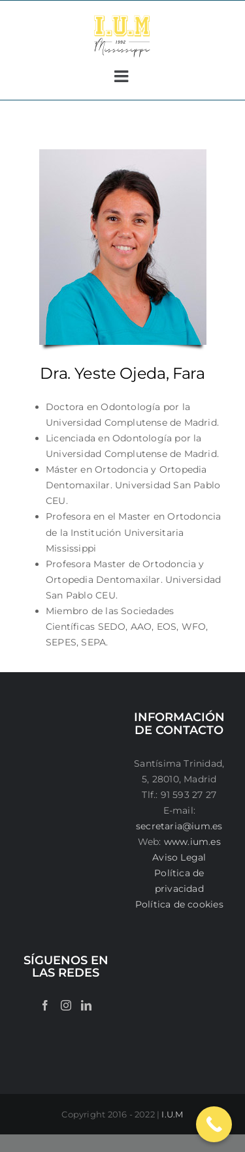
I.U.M (172, 1114)
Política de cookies (179, 904)
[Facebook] (45, 1005)
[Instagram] (66, 1005)
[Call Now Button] (214, 1124)
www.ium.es (192, 842)
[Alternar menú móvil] (122, 76)
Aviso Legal (179, 857)
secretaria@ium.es (179, 826)
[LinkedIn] (86, 1005)
